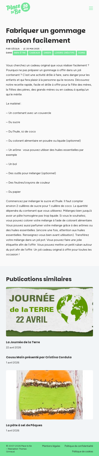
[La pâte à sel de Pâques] (49, 394)
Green (47, 52)
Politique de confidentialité (79, 446)
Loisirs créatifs (65, 52)
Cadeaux (34, 52)
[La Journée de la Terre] (49, 311)
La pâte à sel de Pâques (24, 425)
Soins (81, 52)
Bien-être (20, 52)
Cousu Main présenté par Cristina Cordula (39, 357)
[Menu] (91, 8)
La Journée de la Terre (23, 342)
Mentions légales (51, 446)
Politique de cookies (82, 451)
